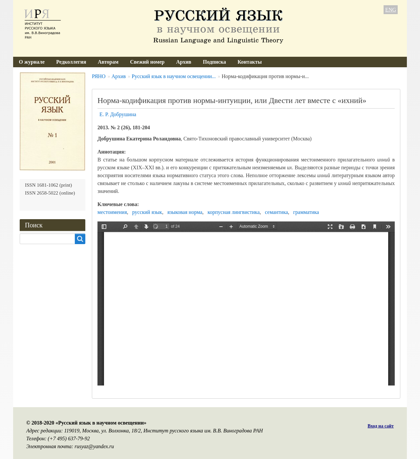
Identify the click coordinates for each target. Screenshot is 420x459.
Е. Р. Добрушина (117, 114)
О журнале (32, 62)
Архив (183, 62)
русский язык (147, 212)
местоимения (112, 212)
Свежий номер (147, 62)
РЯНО (99, 76)
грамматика (306, 212)
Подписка (214, 62)
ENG (390, 9)
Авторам (108, 62)
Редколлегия (71, 62)
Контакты (250, 62)
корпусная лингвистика (234, 212)
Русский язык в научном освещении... (174, 76)
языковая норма (184, 212)
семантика (276, 212)
